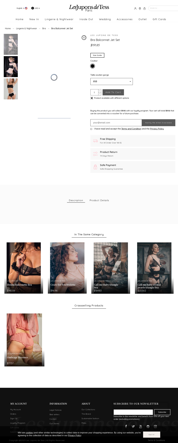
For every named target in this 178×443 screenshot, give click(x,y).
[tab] (76, 200)
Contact (53, 419)
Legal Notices (56, 410)
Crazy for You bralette (63, 285)
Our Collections (88, 409)
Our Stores (54, 423)
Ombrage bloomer (17, 357)
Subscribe (162, 412)
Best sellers (54, 414)
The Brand (86, 414)
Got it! (152, 435)
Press (84, 423)
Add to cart (113, 92)
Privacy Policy (157, 128)
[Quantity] (94, 92)
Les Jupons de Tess (104, 35)
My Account (15, 409)
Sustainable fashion (90, 418)
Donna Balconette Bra (19, 285)
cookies (29, 433)
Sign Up (14, 418)
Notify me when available (158, 123)
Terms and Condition (131, 128)
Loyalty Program (17, 423)
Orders (13, 414)
